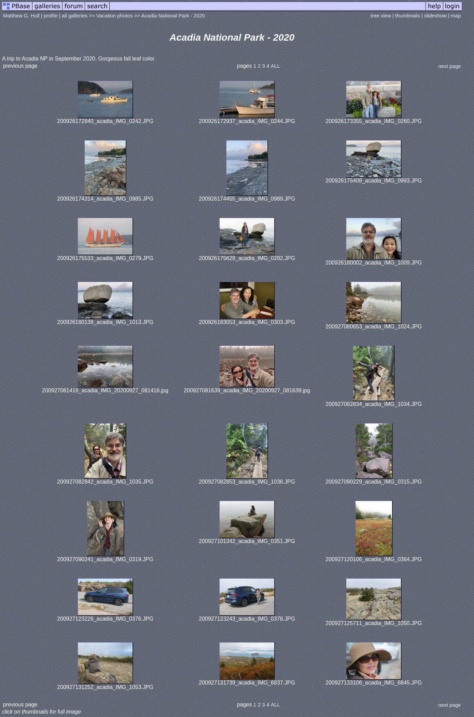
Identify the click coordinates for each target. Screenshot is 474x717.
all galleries (74, 15)
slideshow (435, 15)
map (456, 15)
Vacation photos (114, 15)
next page (449, 66)
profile (51, 15)
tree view (381, 15)
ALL (275, 66)
